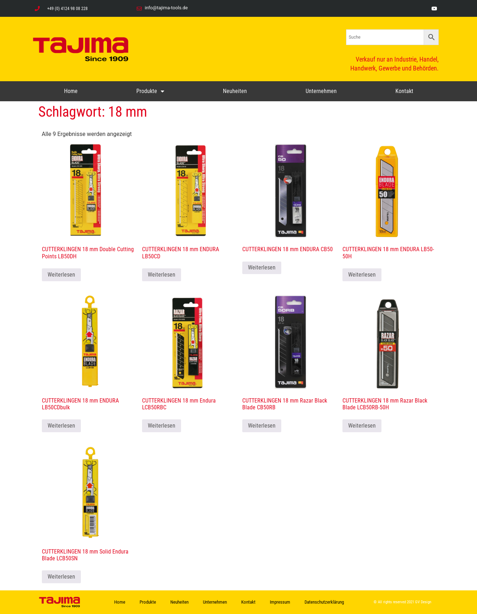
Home (71, 91)
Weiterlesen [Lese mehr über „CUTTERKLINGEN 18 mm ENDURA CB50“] (262, 267)
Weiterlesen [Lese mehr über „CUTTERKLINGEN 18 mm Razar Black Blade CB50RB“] (262, 425)
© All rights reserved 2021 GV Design (402, 602)
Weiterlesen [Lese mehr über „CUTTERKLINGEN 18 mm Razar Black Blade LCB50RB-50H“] (362, 425)
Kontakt (404, 91)
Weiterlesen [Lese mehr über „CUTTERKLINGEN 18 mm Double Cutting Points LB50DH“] (61, 274)
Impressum (280, 602)
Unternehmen (321, 91)
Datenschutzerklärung (324, 602)
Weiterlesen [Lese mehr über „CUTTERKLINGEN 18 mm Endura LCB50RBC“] (161, 425)
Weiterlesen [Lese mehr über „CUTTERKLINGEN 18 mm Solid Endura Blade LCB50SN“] (61, 576)
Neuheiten (235, 91)
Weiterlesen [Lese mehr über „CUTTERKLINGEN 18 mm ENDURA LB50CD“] (161, 274)
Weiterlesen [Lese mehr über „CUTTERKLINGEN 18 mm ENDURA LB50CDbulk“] (61, 425)
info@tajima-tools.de (166, 7)
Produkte (150, 91)
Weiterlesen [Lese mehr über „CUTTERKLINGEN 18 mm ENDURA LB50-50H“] (362, 274)
